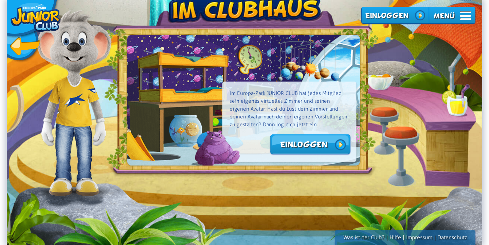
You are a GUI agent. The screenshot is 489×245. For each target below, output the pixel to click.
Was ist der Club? (363, 237)
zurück (34, 31)
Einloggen (386, 15)
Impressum (419, 237)
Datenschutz (452, 237)
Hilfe (395, 237)
